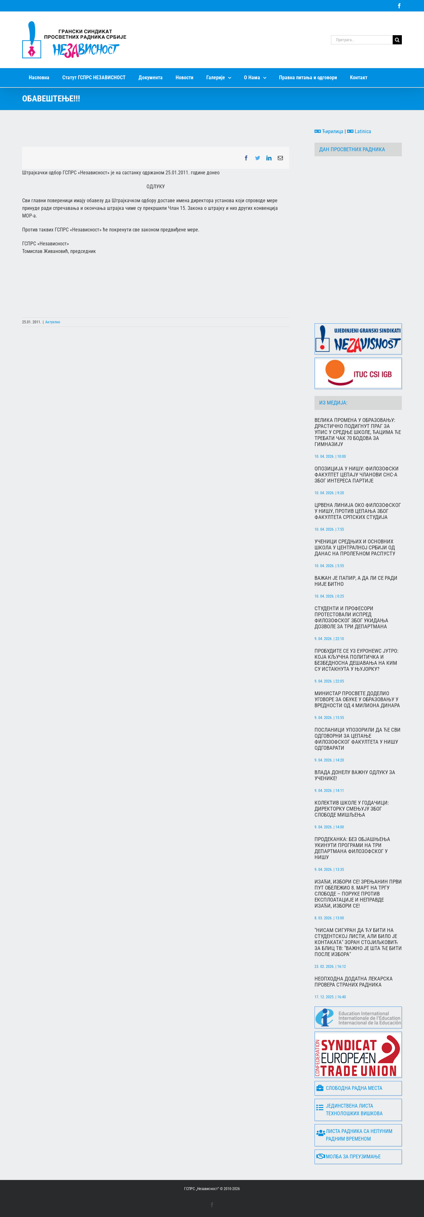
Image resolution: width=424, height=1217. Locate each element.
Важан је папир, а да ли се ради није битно (356, 581)
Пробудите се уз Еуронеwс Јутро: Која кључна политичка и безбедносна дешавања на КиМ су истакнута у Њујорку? (356, 660)
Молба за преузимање (348, 1157)
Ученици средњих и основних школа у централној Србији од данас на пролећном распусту (355, 548)
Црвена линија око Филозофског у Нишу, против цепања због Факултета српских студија (358, 511)
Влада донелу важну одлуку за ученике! (355, 775)
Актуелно (52, 322)
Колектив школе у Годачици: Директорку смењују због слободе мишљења (352, 809)
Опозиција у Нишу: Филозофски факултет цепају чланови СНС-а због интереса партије (357, 475)
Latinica (359, 131)
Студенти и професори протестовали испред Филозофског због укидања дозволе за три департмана (351, 617)
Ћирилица (329, 131)
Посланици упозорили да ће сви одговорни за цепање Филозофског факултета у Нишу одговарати (358, 739)
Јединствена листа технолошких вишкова (349, 1110)
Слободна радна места (349, 1088)
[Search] (397, 39)
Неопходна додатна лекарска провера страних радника (354, 982)
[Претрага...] (362, 39)
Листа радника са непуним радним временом (354, 1135)
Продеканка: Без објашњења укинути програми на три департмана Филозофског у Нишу (352, 848)
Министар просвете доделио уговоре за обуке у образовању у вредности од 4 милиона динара (357, 699)
